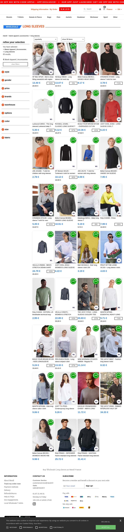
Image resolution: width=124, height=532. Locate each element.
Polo (58, 17)
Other (115, 17)
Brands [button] (8, 96)
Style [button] (7, 72)
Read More (37, 523)
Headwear (81, 17)
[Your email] (73, 486)
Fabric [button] (7, 138)
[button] (100, 9)
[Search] (90, 9)
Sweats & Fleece (35, 17)
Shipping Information (39, 9)
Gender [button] (8, 80)
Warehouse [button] (10, 105)
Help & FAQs (9, 497)
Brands (9, 17)
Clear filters (15, 64)
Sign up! (89, 486)
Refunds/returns (10, 493)
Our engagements (11, 500)
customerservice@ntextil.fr (43, 483)
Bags (49, 17)
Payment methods (11, 487)
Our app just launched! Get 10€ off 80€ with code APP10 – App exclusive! (54, 2)
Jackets (69, 17)
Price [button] (7, 88)
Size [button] (6, 129)
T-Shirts (21, 17)
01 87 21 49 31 (38, 494)
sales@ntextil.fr (39, 488)
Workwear (94, 17)
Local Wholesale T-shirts (13, 503)
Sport (105, 17)
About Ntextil (9, 480)
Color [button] (7, 121)
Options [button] (8, 113)
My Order (53, 9)
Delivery (7, 490)
